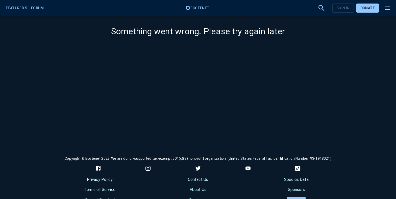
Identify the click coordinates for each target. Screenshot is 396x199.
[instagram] (148, 168)
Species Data (296, 179)
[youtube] (248, 168)
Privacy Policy (100, 179)
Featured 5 (16, 8)
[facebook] (98, 168)
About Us (198, 189)
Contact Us (198, 179)
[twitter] (198, 168)
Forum (37, 8)
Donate (367, 8)
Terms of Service (99, 189)
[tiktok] (297, 168)
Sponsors (296, 189)
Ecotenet (197, 8)
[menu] (387, 8)
